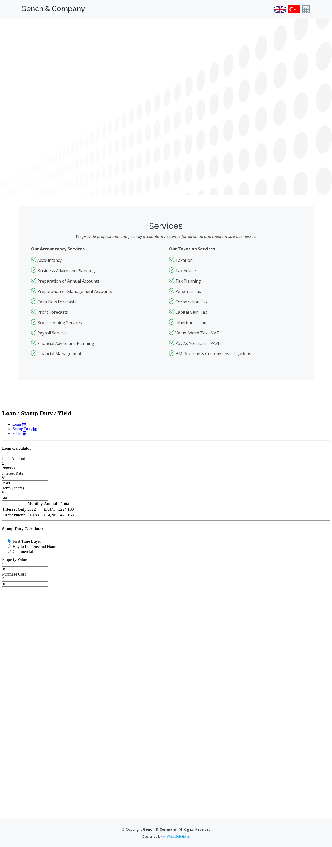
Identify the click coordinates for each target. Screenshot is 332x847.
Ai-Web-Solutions (176, 836)
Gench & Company (53, 8)
